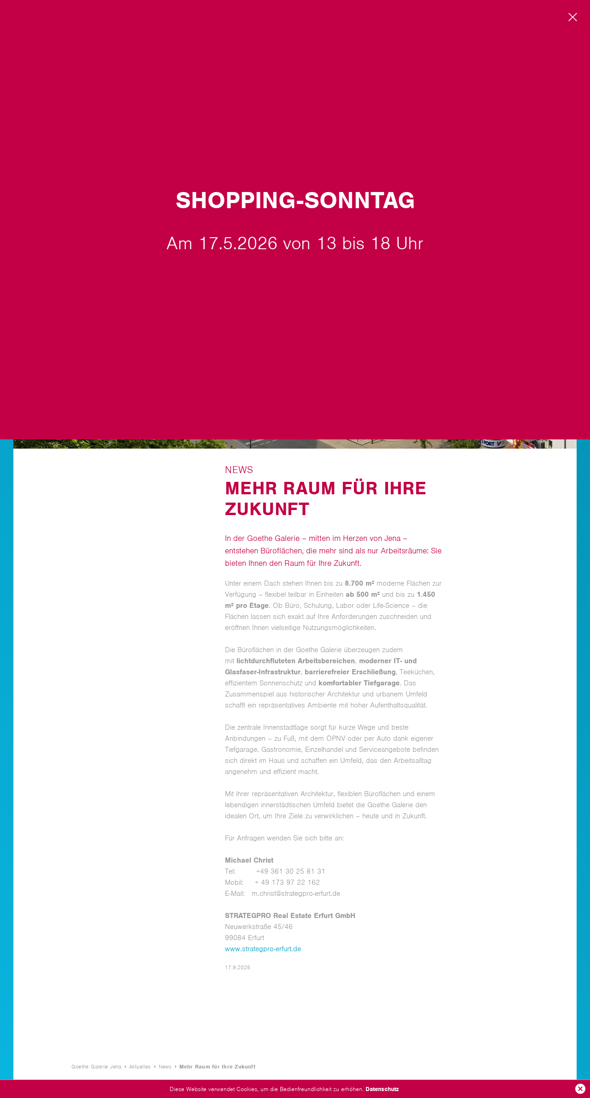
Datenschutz (382, 1089)
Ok (580, 1089)
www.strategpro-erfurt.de (263, 949)
